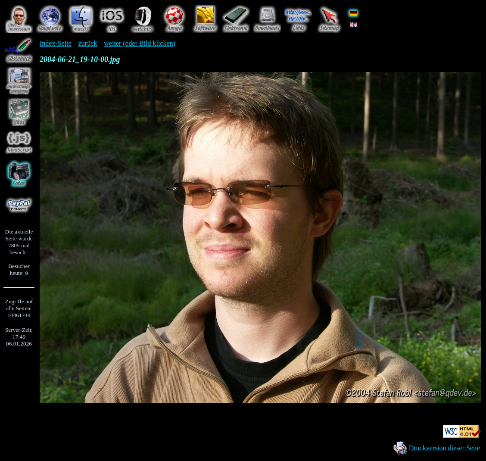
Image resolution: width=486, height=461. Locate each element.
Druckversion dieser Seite (444, 448)
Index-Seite (56, 43)
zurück (87, 43)
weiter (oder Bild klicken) (139, 43)
